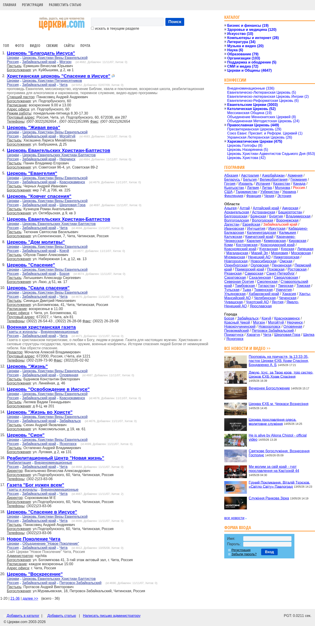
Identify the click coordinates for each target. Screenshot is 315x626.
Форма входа (237, 527)
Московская (301, 253)
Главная (9, 4)
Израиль (246, 184)
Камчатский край (259, 237)
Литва (267, 188)
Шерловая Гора (73, 205)
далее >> (30, 598)
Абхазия (231, 175)
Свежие (52, 45)
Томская (303, 286)
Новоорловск (270, 326)
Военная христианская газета (41, 327)
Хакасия (289, 294)
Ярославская (261, 306)
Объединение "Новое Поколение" (50, 543)
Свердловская (286, 277)
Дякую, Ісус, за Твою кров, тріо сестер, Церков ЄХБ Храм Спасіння (281, 374)
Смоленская (267, 282)
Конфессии (235, 80)
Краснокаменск (72, 182)
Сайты (69, 45)
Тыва (247, 290)
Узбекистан (269, 192)
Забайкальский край (39, 62)
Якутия (278, 302)
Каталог (232, 17)
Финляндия (233, 196)
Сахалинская (260, 277)
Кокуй (64, 251)
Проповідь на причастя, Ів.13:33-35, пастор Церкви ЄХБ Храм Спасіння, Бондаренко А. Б (279, 361)
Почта (85, 45)
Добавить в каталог (23, 616)
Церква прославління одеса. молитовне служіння (272, 421)
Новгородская (236, 261)
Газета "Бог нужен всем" (35, 484)
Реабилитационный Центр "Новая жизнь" (55, 457)
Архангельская (236, 212)
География (234, 167)
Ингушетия (256, 228)
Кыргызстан (234, 188)
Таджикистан (246, 192)
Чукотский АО (257, 302)
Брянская (258, 216)
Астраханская (263, 212)
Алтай (245, 208)
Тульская (231, 290)
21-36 (15, 598)
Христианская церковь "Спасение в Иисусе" (58, 75)
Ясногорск (68, 444)
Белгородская (235, 216)
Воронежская (287, 220)
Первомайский (236, 331)
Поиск (174, 21)
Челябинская (265, 298)
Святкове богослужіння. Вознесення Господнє (279, 453)
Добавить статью (61, 616)
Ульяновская (235, 294)
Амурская (290, 208)
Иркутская (277, 228)
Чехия (269, 196)
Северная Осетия (239, 282)
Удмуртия (284, 290)
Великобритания (274, 179)
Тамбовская (245, 286)
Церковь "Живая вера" (33, 127)
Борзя (64, 274)
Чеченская (287, 298)
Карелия (254, 241)
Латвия (253, 188)
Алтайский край (266, 208)
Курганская (268, 249)
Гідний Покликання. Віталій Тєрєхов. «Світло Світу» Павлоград (279, 484)
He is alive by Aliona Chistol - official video (278, 437)
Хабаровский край (264, 294)
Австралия (250, 175)
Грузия (229, 184)
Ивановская (234, 228)
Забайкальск (70, 421)
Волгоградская (236, 220)
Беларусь (232, 179)
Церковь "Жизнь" (27, 366)
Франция (253, 196)
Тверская (285, 286)
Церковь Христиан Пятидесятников (52, 81)
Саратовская (235, 277)
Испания (263, 184)
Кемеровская (275, 241)
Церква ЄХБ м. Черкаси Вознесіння (278, 404)
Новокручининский (239, 326)
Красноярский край (240, 249)
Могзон (66, 62)
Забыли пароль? (244, 554)
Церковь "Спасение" (31, 264)
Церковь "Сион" (26, 435)
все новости (234, 518)
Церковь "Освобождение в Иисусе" (48, 389)
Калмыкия (287, 233)
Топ (6, 45)
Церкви (13, 58)
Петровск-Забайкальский (81, 583)
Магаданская (237, 253)
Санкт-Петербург (280, 273)
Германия (299, 179)
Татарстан (266, 286)
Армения (295, 175)
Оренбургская (236, 265)
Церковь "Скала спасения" (38, 287)
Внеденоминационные (60, 332)
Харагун (253, 335)
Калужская (233, 237)
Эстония (284, 196)
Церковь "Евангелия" (32, 173)
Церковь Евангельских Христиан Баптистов (58, 155)
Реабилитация (19, 463)
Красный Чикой (237, 322)
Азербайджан (273, 175)
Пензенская (281, 265)
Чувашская (233, 302)
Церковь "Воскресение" (35, 574)
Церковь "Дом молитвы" (36, 242)
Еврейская (251, 224)
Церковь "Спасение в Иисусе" (42, 511)
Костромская (247, 245)
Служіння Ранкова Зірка (269, 498)
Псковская (276, 269)
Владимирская (298, 216)
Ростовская (297, 269)
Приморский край (249, 269)
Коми (228, 245)
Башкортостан (290, 212)
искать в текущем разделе (115, 28)
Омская (285, 261)
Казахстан (281, 184)
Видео (35, 45)
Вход (269, 552)
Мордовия (279, 253)
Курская (287, 249)
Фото (19, 45)
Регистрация (32, 4)
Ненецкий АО (259, 257)
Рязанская (233, 273)
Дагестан (231, 224)
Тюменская (263, 290)
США (228, 192)
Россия (13, 62)
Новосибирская (264, 261)
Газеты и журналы (22, 332)
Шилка (308, 335)
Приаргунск (233, 335)
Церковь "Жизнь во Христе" (39, 412)
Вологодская (262, 220)
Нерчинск (67, 159)
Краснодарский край (277, 245)
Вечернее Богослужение (269, 388)
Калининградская (261, 233)
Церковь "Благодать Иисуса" (41, 53)
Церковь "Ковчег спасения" (39, 196)
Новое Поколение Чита (33, 538)
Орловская (260, 265)
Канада (299, 184)
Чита (64, 85)
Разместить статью (65, 4)
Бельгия (250, 179)
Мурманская (234, 257)
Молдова (282, 188)
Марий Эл (259, 253)
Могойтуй (67, 136)
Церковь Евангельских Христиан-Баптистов (58, 150)
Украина (289, 192)
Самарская (254, 273)
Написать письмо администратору (111, 616)
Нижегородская (286, 257)
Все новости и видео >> (247, 348)
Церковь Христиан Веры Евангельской (55, 58)
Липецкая (305, 249)
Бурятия (276, 216)
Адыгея (230, 208)
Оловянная (69, 375)
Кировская (297, 241)
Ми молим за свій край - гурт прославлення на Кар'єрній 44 (274, 469)
